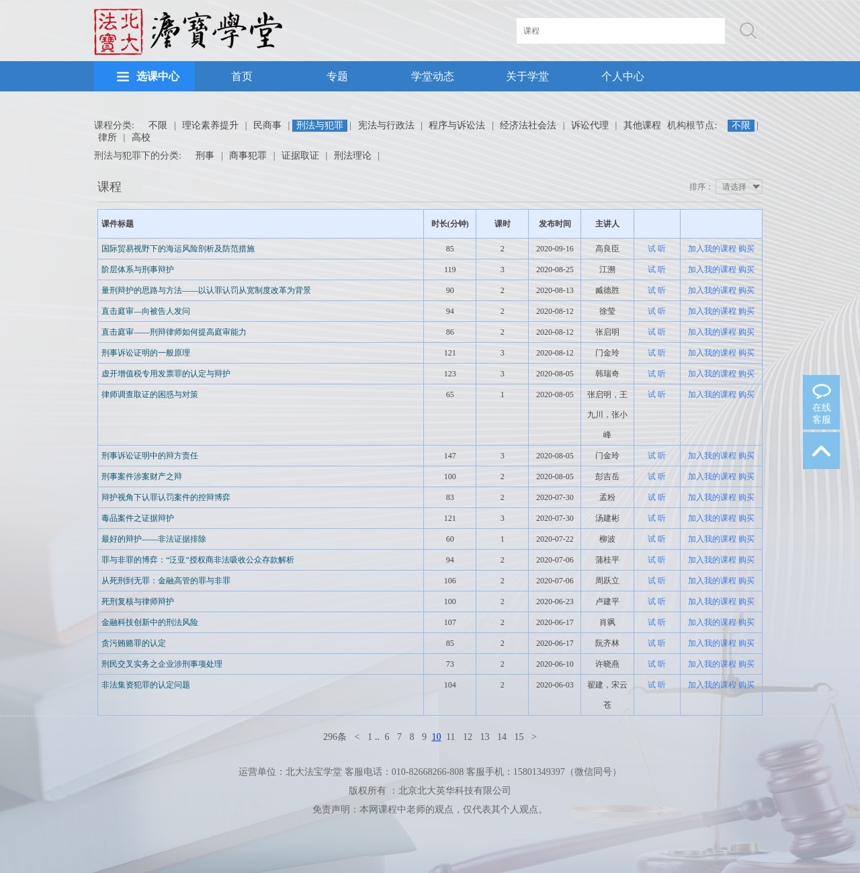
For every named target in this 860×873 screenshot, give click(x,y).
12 (467, 737)
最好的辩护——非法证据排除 (153, 539)
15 (518, 737)
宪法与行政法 (386, 125)
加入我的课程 (712, 248)
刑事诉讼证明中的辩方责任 (149, 455)
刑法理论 (353, 156)
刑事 (205, 156)
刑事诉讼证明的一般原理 (145, 353)
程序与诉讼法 (457, 125)
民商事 (267, 125)
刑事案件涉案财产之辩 (141, 476)
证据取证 (300, 156)
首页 (242, 76)
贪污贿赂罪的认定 (133, 643)
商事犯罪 (248, 156)
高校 (141, 137)
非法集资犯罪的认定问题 (145, 685)
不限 (157, 125)
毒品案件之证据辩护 (137, 518)
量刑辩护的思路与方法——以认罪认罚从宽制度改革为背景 (206, 290)
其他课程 (642, 125)
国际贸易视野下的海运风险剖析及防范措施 (178, 248)
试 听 (657, 248)
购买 (746, 248)
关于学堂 (527, 76)
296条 (335, 737)
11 (450, 737)
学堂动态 (432, 76)
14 (502, 737)
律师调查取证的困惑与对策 (149, 394)
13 (484, 737)
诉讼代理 (590, 125)
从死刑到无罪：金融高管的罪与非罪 (165, 580)
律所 (107, 137)
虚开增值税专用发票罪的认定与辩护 (165, 373)
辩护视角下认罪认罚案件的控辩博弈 (165, 497)
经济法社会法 (528, 125)
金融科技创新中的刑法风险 (149, 622)
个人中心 (622, 76)
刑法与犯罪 (319, 125)
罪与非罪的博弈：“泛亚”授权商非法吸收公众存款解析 (197, 560)
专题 (337, 76)
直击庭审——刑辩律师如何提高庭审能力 (174, 332)
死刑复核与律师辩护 (137, 601)
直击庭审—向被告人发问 (145, 311)
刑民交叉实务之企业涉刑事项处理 (161, 664)
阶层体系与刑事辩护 (137, 269)
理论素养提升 (210, 125)
